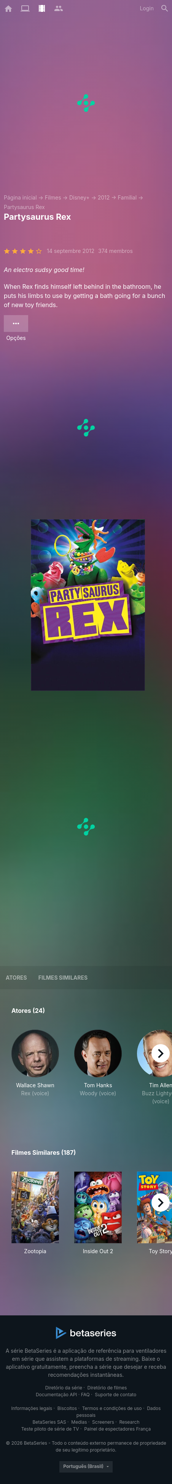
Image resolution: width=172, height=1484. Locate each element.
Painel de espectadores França (117, 1429)
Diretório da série (63, 1388)
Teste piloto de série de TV (50, 1429)
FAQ (85, 1394)
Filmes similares (63, 977)
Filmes (53, 197)
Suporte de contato (115, 1394)
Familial (127, 197)
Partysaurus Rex (24, 207)
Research (129, 1422)
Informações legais (32, 1408)
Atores (16, 977)
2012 (104, 197)
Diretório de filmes (107, 1388)
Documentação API (56, 1394)
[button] (35, 1071)
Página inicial (20, 197)
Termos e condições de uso (112, 1408)
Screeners (103, 1422)
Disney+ (79, 197)
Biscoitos (67, 1408)
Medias (79, 1422)
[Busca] (165, 8)
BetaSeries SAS (49, 1422)
